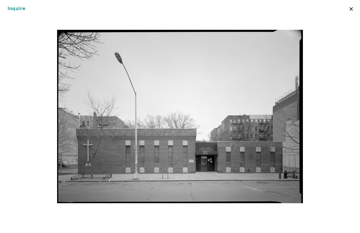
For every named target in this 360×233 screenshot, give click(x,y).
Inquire (17, 8)
